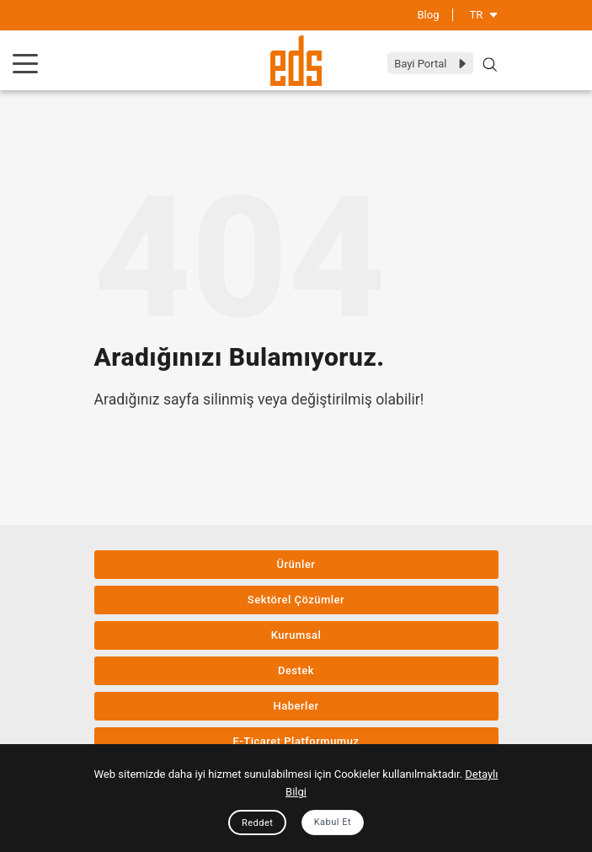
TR (484, 14)
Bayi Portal (430, 63)
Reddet (257, 822)
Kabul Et (332, 822)
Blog (429, 14)
